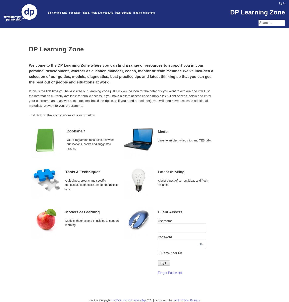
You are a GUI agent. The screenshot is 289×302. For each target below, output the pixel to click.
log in (282, 3)
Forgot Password (170, 273)
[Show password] (200, 244)
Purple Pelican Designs (186, 300)
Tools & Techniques (102, 12)
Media (86, 12)
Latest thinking (123, 12)
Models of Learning (144, 12)
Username (165, 221)
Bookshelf (74, 12)
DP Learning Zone (57, 12)
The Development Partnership (128, 300)
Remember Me (170, 253)
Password (165, 237)
